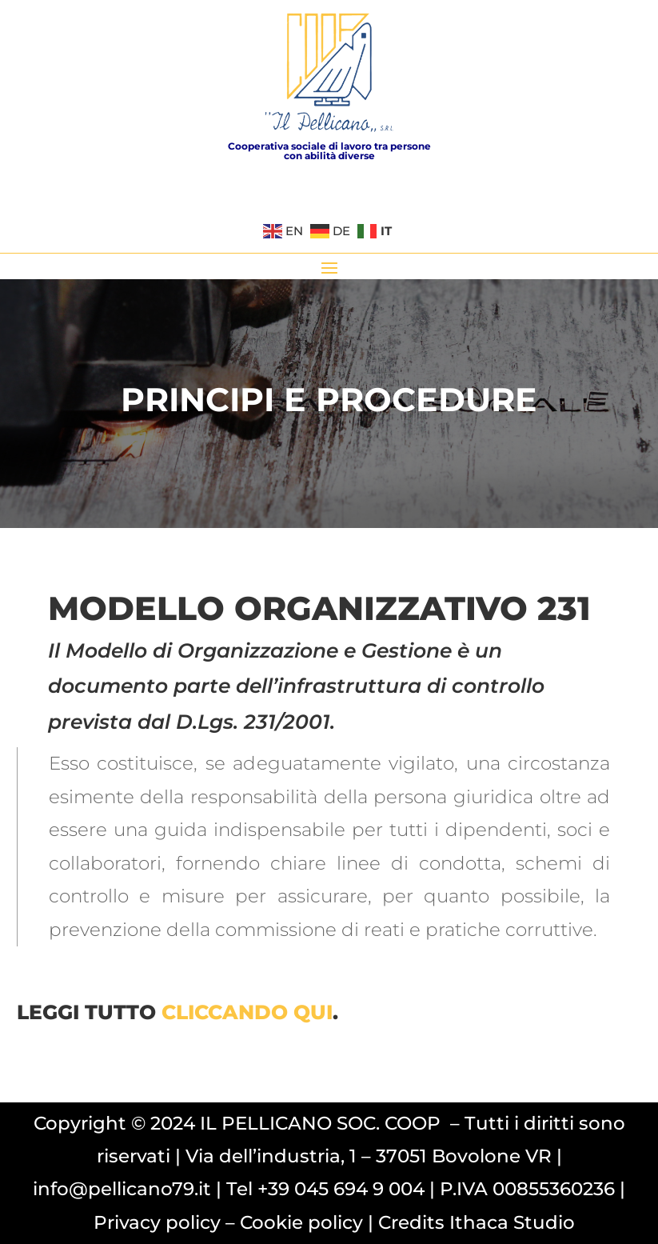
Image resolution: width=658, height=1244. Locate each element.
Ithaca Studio (512, 1222)
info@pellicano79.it (122, 1189)
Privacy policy (157, 1222)
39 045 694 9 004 (346, 1189)
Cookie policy (301, 1222)
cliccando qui (247, 1012)
